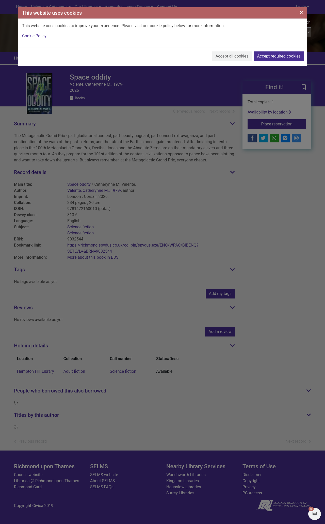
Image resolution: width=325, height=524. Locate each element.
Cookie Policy (34, 35)
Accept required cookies (279, 56)
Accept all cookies (232, 56)
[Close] (301, 12)
